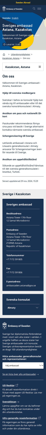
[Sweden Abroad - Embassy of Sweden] (14, 9)
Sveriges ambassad (17, 27)
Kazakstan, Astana (10, 58)
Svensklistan (9, 401)
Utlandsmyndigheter (20, 54)
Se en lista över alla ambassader (19, 374)
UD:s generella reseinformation (19, 418)
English (15, 18)
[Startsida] (4, 54)
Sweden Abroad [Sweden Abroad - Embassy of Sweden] (23, 2)
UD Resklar (8, 385)
